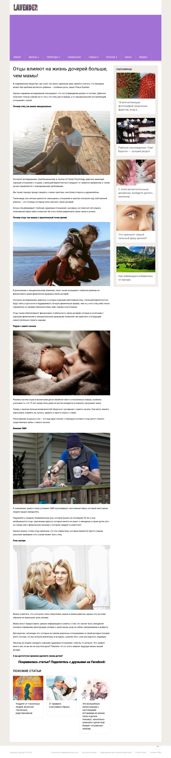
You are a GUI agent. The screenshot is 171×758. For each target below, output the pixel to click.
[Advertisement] (85, 34)
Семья (92, 57)
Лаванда (13, 752)
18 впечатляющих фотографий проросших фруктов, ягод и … (133, 106)
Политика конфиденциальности (64, 752)
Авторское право (89, 752)
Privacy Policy (140, 752)
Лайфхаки (74, 57)
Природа (52, 57)
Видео (143, 57)
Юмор (17, 57)
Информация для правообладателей (115, 752)
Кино (128, 57)
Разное (110, 57)
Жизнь (33, 57)
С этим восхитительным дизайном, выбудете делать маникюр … (135, 193)
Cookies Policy (155, 752)
